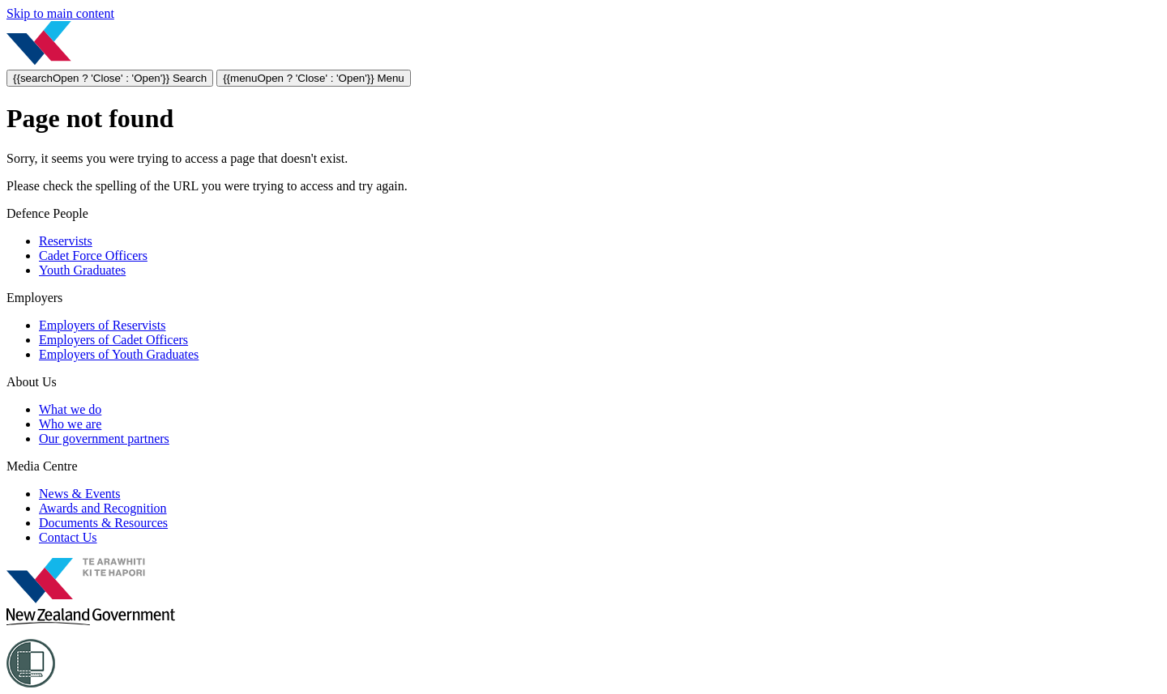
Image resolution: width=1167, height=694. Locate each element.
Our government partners (104, 438)
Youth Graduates (82, 270)
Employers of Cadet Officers (113, 340)
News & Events (79, 493)
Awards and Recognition (103, 508)
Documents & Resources (103, 523)
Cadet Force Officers (93, 255)
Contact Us (68, 537)
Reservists (65, 241)
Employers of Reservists (102, 325)
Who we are (70, 424)
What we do (70, 409)
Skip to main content (60, 13)
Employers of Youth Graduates (119, 354)
